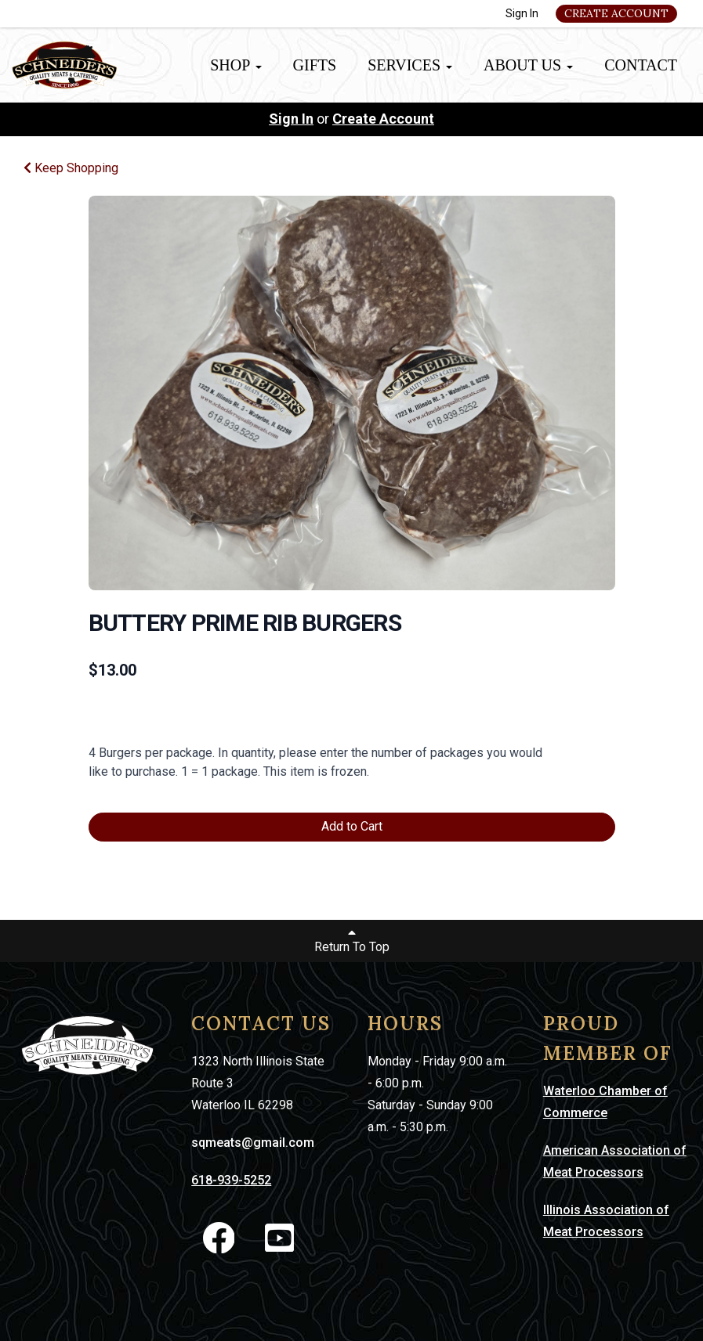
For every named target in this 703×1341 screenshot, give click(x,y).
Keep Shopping (71, 167)
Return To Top (352, 940)
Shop (235, 65)
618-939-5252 (231, 1180)
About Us (528, 65)
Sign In (522, 13)
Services (410, 65)
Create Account (616, 13)
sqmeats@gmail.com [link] (252, 1142)
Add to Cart (351, 826)
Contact (640, 65)
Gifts (315, 65)
